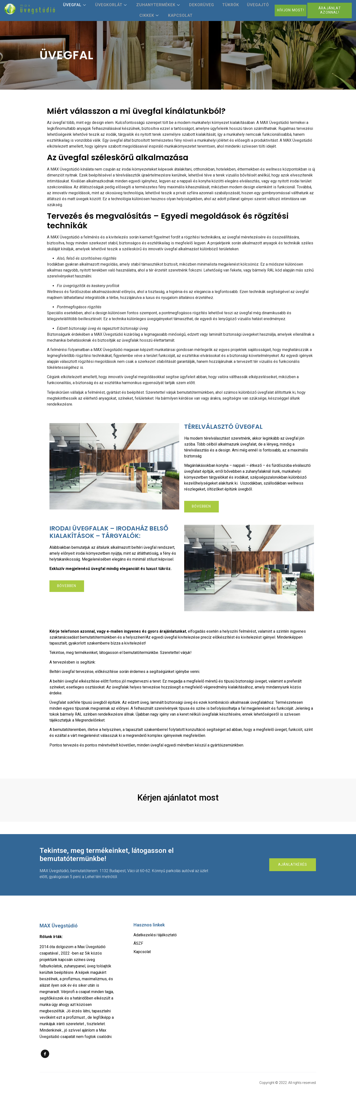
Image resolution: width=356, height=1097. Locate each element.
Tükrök (226, 5)
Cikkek (152, 15)
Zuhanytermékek (160, 5)
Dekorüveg (200, 5)
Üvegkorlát (117, 5)
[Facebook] (45, 1054)
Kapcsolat (179, 15)
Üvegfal (83, 5)
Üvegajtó (251, 5)
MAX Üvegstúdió (59, 926)
